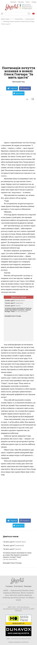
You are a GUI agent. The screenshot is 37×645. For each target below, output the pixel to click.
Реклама (21, 2)
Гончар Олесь (19, 19)
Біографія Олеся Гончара (13, 316)
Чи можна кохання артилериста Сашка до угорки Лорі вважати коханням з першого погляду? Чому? (18, 309)
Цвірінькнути (18, 93)
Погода (33, 2)
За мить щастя (29, 19)
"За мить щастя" (15, 300)
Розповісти (25, 88)
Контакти (13, 2)
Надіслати (12, 88)
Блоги (28, 2)
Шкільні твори (5, 19)
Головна (9, 586)
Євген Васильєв (25, 607)
